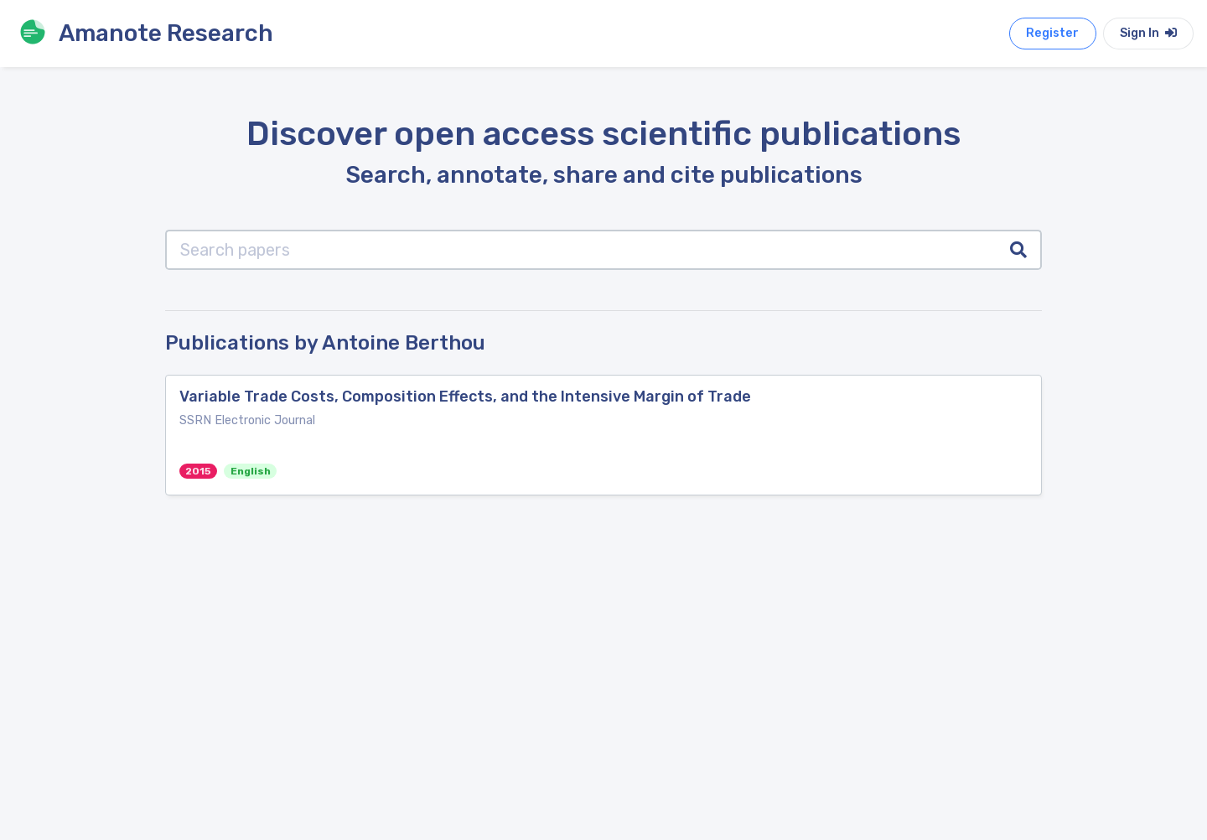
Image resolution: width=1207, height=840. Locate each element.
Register (1052, 33)
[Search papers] (581, 250)
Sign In (1148, 33)
